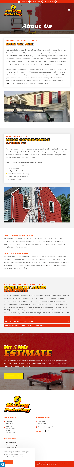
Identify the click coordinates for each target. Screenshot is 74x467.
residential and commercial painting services (23, 56)
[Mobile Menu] (69, 10)
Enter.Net (56, 463)
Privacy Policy (37, 464)
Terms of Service (47, 464)
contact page (51, 265)
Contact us (10, 83)
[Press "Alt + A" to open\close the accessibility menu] (2, 464)
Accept (8, 462)
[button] (14, 376)
